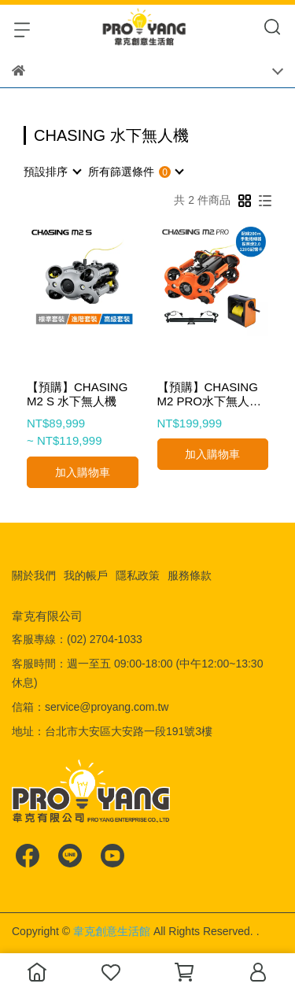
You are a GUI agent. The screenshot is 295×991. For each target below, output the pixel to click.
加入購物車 (82, 472)
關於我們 (34, 575)
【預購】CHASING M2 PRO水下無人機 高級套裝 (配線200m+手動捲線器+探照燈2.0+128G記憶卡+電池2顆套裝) (210, 394)
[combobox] (52, 171)
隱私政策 (138, 575)
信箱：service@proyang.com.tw (90, 707)
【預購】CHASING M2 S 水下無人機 (77, 394)
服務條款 (190, 575)
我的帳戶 (86, 575)
